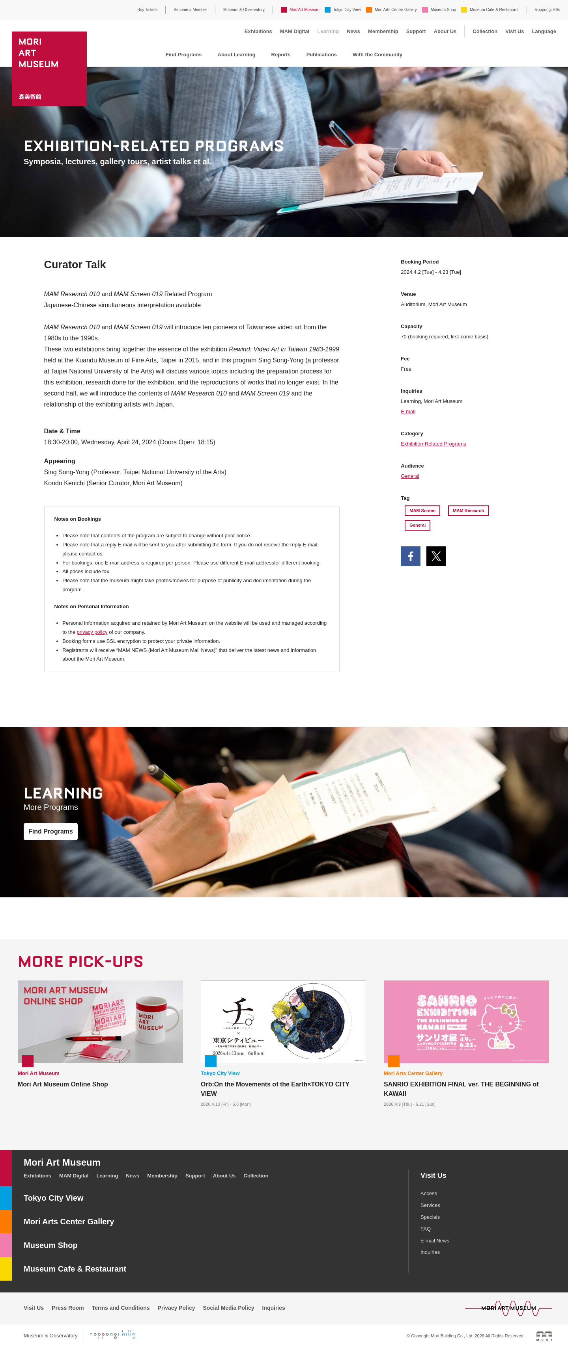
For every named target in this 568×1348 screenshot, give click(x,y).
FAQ (425, 1229)
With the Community (377, 55)
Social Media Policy (228, 1308)
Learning (328, 31)
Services (430, 1205)
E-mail (408, 411)
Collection (485, 31)
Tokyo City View (347, 9)
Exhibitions (258, 31)
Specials (430, 1217)
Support (416, 31)
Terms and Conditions (121, 1308)
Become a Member (190, 9)
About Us (445, 31)
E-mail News (434, 1241)
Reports (281, 55)
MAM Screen (422, 510)
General (410, 476)
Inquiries (430, 1252)
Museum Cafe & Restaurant (494, 9)
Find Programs (184, 55)
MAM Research (468, 510)
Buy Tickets (147, 9)
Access (428, 1193)
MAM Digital (294, 31)
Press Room (68, 1308)
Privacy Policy (176, 1308)
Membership (383, 31)
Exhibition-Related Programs (433, 444)
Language (544, 31)
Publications (321, 55)
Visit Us (514, 31)
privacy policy (92, 632)
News (353, 31)
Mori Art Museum (305, 9)
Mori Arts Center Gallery (396, 9)
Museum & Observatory (244, 9)
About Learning (237, 55)
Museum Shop (443, 9)
